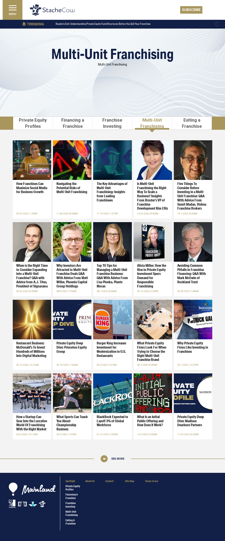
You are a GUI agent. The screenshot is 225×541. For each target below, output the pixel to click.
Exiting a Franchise (70, 521)
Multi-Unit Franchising (71, 513)
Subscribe (191, 10)
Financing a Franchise (71, 496)
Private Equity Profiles (72, 487)
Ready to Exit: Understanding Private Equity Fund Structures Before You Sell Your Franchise (103, 24)
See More (117, 458)
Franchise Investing (70, 504)
